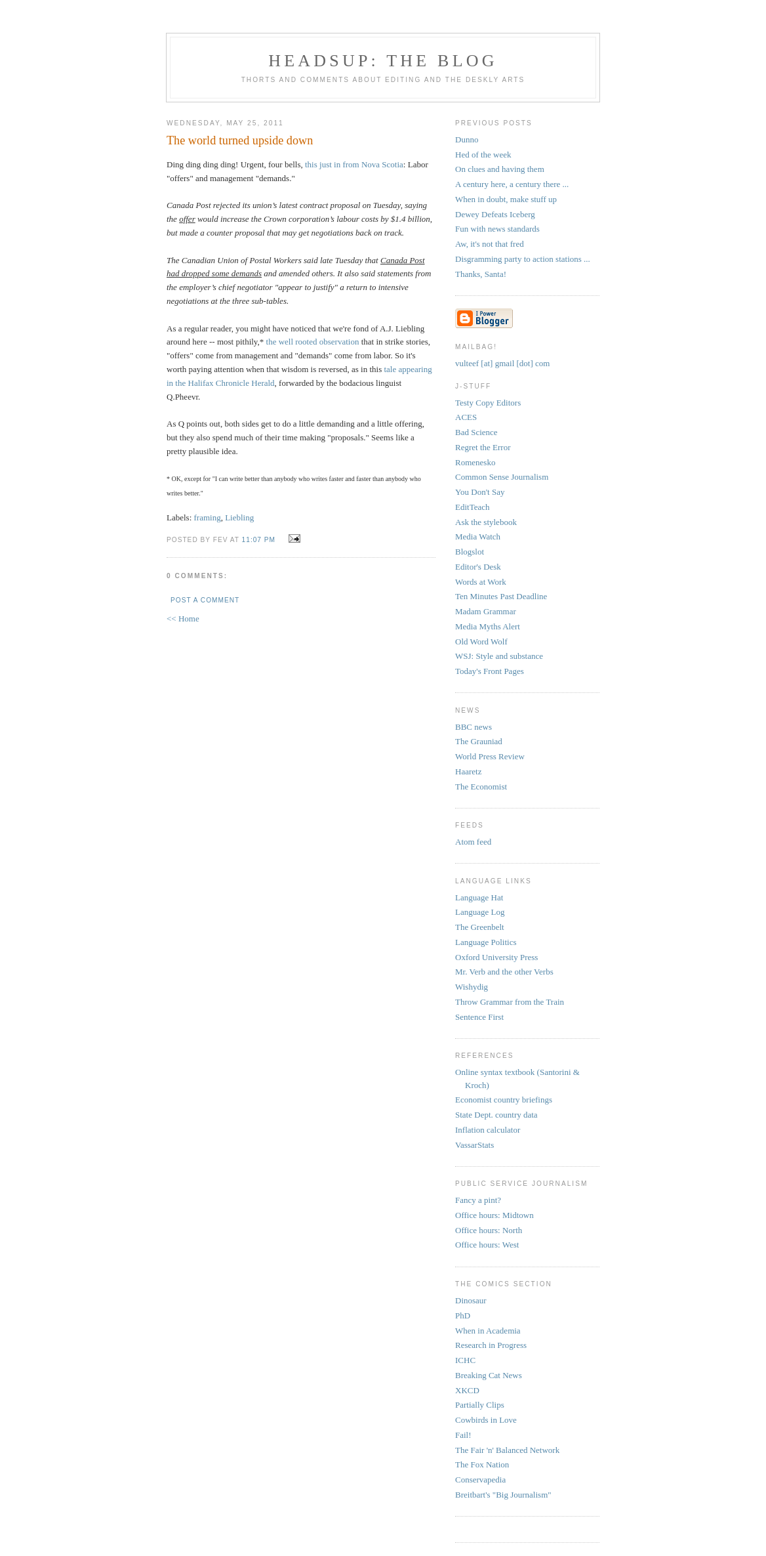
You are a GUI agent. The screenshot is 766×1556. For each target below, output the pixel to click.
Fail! (463, 1435)
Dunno (466, 139)
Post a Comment (205, 600)
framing (207, 517)
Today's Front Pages (489, 671)
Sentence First (479, 1017)
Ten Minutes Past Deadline (501, 596)
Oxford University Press (496, 957)
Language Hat (479, 897)
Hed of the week (483, 154)
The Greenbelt (479, 927)
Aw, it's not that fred (489, 244)
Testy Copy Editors (488, 403)
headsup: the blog (382, 60)
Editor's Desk (478, 567)
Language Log (479, 912)
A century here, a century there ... (512, 184)
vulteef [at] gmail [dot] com (502, 363)
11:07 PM (258, 539)
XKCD (467, 1390)
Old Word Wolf (481, 641)
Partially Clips (479, 1405)
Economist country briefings (503, 1099)
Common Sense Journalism (501, 477)
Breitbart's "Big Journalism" (503, 1495)
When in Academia (488, 1330)
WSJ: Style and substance (499, 656)
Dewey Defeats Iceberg (495, 214)
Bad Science (476, 432)
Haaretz (468, 771)
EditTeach (472, 507)
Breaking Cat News (488, 1375)
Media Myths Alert (487, 626)
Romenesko (475, 462)
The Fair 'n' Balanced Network (507, 1450)
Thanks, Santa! (480, 274)
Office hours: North (488, 1230)
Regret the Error (482, 447)
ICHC (465, 1360)
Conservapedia (480, 1479)
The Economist (481, 786)
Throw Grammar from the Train (509, 1002)
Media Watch (477, 536)
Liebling (239, 517)
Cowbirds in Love (486, 1420)
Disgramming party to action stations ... (522, 259)
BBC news (473, 727)
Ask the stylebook (486, 522)
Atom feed (473, 842)
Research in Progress (491, 1345)
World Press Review (490, 756)
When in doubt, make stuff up (506, 199)
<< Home (183, 618)
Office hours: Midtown (494, 1215)
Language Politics (486, 942)
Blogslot (469, 552)
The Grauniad (478, 741)
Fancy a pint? (478, 1200)
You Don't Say (479, 492)
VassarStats (474, 1145)
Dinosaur (471, 1300)
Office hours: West (487, 1245)
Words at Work (480, 582)
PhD (462, 1315)
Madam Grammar (485, 611)
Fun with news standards (497, 229)
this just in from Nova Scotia (354, 164)
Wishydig (471, 987)
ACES (466, 417)
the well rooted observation (312, 342)
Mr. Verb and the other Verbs (504, 972)
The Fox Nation (482, 1464)
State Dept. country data (496, 1115)
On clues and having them (499, 169)
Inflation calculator (487, 1130)
